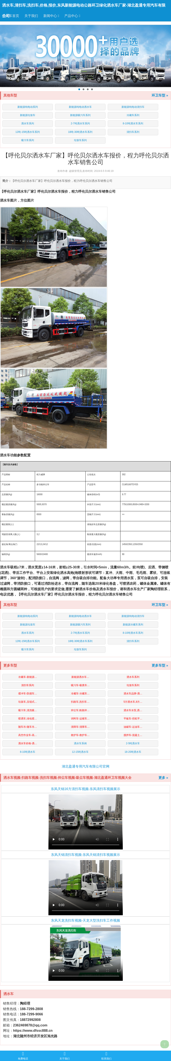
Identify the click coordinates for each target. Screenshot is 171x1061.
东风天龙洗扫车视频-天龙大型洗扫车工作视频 (85, 920)
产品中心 (72, 16)
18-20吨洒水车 (132, 751)
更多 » (163, 777)
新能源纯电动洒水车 (80, 106)
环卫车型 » (160, 95)
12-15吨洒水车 (80, 751)
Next (166, 56)
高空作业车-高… (27, 735)
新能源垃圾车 (27, 115)
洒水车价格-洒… (27, 743)
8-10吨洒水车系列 (133, 123)
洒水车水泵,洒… (133, 710)
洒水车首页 (10, 16)
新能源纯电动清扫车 (133, 106)
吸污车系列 (27, 140)
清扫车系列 (133, 131)
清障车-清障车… (80, 726)
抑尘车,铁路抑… (80, 710)
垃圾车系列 (80, 140)
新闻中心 (51, 16)
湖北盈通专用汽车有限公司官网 (85, 766)
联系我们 (106, 1055)
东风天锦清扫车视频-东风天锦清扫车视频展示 (85, 854)
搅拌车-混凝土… (133, 735)
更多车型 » (160, 665)
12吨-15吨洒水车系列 (28, 131)
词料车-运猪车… (80, 718)
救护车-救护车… (80, 735)
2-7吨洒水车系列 (80, 123)
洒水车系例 (80, 743)
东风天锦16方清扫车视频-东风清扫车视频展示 (85, 789)
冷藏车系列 (133, 115)
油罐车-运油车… (133, 726)
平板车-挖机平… (133, 718)
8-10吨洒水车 (27, 751)
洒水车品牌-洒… (133, 693)
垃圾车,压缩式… (27, 701)
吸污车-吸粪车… (80, 685)
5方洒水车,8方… (132, 701)
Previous (4, 56)
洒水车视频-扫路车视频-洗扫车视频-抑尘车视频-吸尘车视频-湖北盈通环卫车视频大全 (67, 777)
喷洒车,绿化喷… (27, 718)
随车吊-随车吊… (27, 726)
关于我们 (31, 16)
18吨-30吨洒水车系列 (80, 131)
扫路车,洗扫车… (80, 701)
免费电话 (23, 1055)
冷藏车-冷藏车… (80, 693)
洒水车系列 (27, 123)
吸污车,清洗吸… (27, 710)
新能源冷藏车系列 (133, 624)
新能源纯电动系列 (27, 106)
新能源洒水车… (80, 677)
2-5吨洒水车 (133, 743)
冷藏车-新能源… (27, 677)
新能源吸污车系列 (80, 115)
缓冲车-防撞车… (27, 693)
